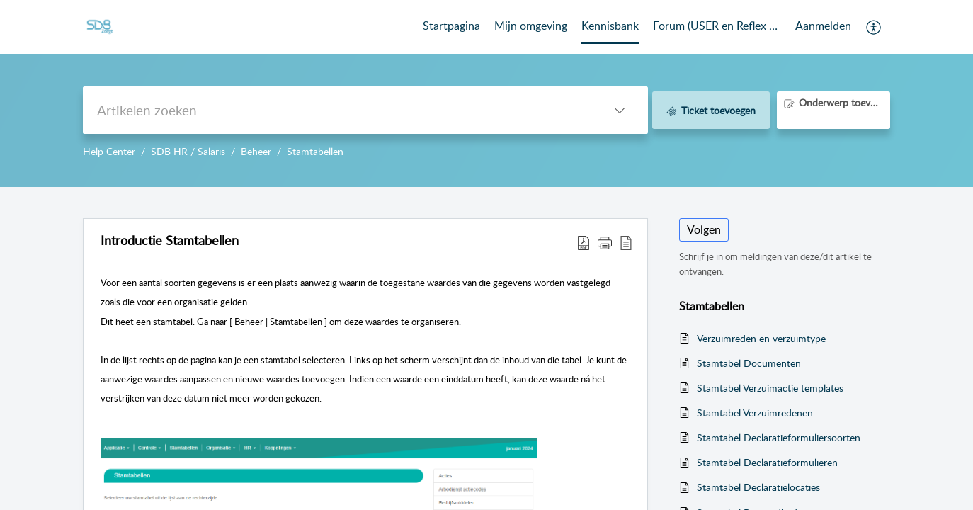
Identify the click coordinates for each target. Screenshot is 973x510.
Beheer (256, 151)
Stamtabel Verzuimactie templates (770, 388)
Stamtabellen (315, 151)
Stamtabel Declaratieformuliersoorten (778, 437)
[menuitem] (823, 27)
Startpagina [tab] (451, 25)
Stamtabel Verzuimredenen (755, 412)
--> (486, 93)
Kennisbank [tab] (610, 25)
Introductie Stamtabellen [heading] (170, 241)
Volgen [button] (704, 229)
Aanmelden (823, 25)
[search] (337, 110)
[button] (874, 27)
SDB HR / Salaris (188, 151)
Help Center (109, 151)
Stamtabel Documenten (749, 363)
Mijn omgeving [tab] (530, 25)
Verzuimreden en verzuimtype (761, 338)
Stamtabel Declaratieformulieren (767, 462)
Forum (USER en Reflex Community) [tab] (717, 25)
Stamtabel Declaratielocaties (758, 487)
